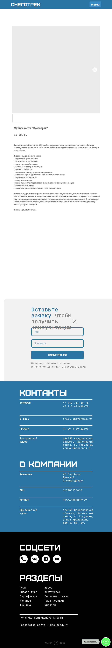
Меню (95, 4)
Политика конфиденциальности (41, 617)
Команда (25, 600)
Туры (23, 587)
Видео (48, 587)
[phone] (57, 343)
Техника (25, 605)
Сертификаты (28, 596)
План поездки (54, 600)
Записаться (57, 354)
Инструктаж (52, 592)
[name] (57, 331)
